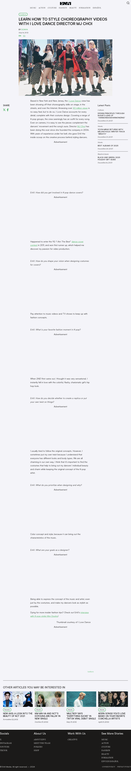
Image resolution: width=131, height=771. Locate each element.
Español (97, 7)
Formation (84, 7)
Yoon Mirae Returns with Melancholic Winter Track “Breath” (111, 131)
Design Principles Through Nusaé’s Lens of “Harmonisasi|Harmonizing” (111, 115)
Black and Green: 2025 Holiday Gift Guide (109, 158)
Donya (24, 29)
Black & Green (103, 154)
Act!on (42, 7)
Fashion (63, 7)
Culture (52, 7)
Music (33, 7)
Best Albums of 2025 (108, 145)
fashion (91, 671)
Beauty (73, 7)
